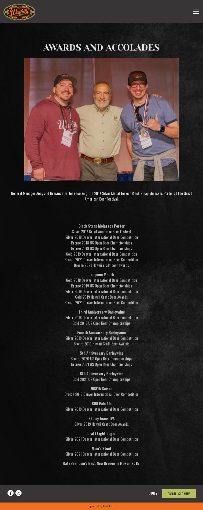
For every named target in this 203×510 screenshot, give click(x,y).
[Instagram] (18, 493)
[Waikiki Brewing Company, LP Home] (19, 12)
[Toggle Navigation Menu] (196, 12)
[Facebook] (10, 493)
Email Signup (179, 493)
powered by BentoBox (101, 506)
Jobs (153, 493)
